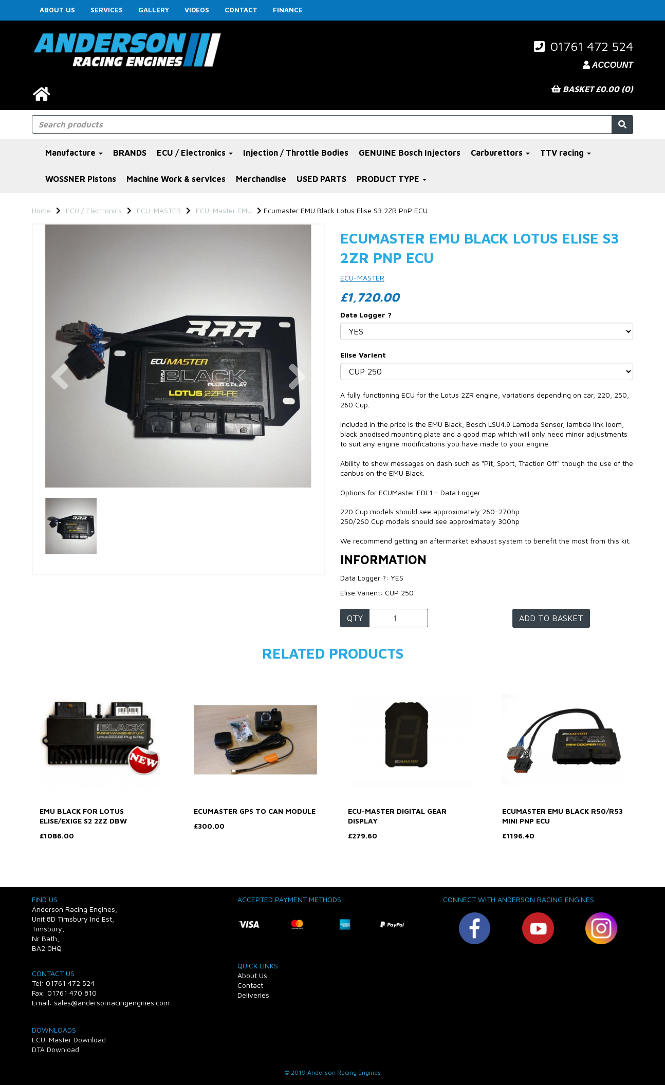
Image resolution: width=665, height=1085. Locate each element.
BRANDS (129, 152)
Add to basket (551, 618)
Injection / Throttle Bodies (295, 152)
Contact (241, 10)
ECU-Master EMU (224, 210)
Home (41, 210)
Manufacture (74, 152)
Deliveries (253, 994)
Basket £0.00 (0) (592, 88)
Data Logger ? (366, 314)
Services (106, 10)
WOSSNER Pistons (80, 178)
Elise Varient (363, 354)
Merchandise (261, 178)
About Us (57, 10)
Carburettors (500, 152)
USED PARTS (321, 178)
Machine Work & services (176, 178)
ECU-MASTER (159, 210)
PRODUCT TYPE (392, 178)
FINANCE (288, 10)
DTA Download (55, 1049)
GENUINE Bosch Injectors (409, 152)
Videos (196, 10)
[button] (60, 422)
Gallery (153, 10)
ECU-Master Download (69, 1039)
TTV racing (565, 152)
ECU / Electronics (195, 152)
